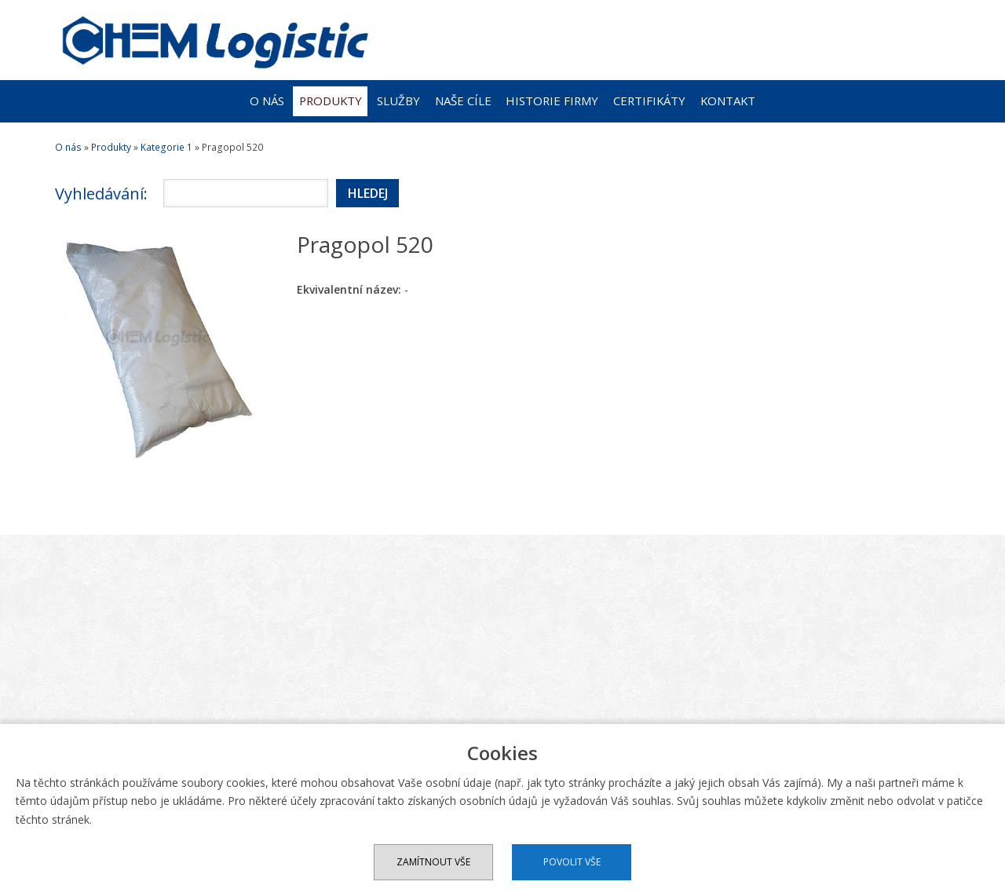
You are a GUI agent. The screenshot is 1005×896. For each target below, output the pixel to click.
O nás (267, 100)
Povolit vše (572, 862)
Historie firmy (552, 100)
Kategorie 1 (166, 147)
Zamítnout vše (433, 862)
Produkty (330, 100)
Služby (398, 100)
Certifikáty (649, 100)
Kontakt (727, 100)
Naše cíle (463, 100)
